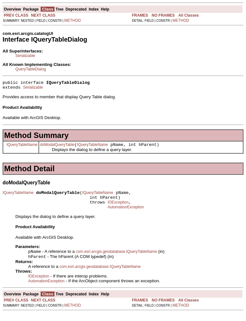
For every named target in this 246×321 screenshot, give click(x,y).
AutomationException (126, 214)
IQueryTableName (21, 147)
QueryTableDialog (30, 69)
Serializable (25, 55)
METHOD (72, 20)
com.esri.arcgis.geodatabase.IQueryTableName (116, 259)
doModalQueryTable (57, 147)
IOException (118, 208)
